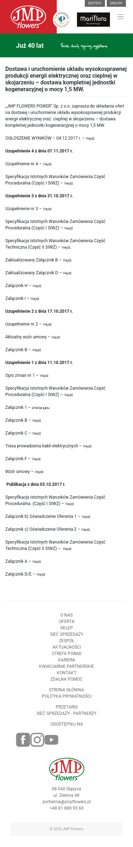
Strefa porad (67, 658)
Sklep (66, 632)
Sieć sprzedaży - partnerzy (66, 718)
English (116, 3)
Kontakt (66, 677)
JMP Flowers (72, 829)
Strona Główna (66, 694)
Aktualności (66, 651)
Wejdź (90, 138)
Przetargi (67, 711)
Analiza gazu (41, 408)
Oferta (66, 626)
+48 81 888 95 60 (67, 812)
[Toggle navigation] (120, 17)
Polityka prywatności (67, 700)
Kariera (66, 664)
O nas (66, 619)
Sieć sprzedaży (66, 638)
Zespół (66, 645)
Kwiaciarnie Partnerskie (66, 671)
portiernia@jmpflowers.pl (67, 806)
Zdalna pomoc (66, 683)
